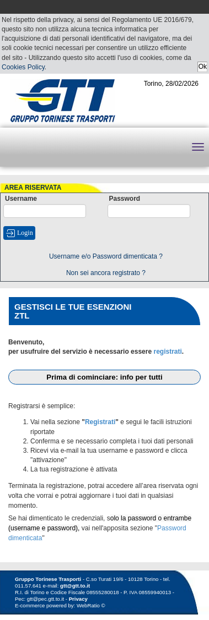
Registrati (100, 422)
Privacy (78, 599)
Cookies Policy (23, 67)
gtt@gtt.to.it (75, 586)
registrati (167, 351)
